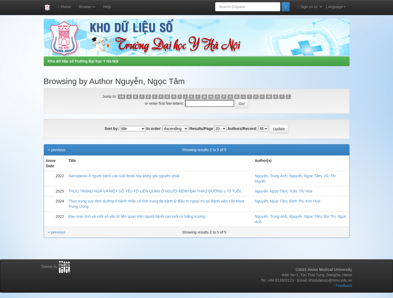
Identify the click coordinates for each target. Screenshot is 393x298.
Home (64, 7)
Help (107, 7)
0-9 (121, 96)
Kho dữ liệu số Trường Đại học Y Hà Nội (83, 61)
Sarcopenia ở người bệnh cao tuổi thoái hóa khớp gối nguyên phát (123, 176)
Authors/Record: (242, 128)
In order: (154, 128)
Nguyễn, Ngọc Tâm (305, 176)
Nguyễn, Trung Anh (271, 176)
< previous (56, 150)
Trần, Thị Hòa (300, 191)
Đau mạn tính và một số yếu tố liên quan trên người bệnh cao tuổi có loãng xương (136, 216)
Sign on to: (310, 7)
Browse (87, 7)
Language (335, 7)
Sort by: (112, 128)
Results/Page (201, 128)
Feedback (344, 286)
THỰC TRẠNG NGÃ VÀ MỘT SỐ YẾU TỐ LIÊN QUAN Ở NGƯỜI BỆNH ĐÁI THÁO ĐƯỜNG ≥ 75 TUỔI (154, 191)
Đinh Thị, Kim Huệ (304, 201)
